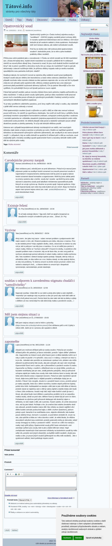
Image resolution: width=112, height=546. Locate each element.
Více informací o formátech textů (59, 498)
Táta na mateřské (88, 186)
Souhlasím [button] (67, 538)
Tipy (19, 19)
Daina (85, 143)
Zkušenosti (58, 19)
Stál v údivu (87, 172)
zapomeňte (12, 341)
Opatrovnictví (88, 169)
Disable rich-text (11, 495)
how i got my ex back (91, 138)
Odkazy (85, 19)
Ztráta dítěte (94, 38)
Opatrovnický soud (94, 87)
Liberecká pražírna (88, 191)
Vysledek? (87, 146)
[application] (40, 481)
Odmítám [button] (78, 538)
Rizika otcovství (14, 144)
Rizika (72, 19)
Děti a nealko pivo (94, 104)
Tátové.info (18, 6)
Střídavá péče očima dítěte (94, 71)
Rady (29, 19)
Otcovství (42, 19)
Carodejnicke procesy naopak (24, 160)
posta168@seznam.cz (57, 189)
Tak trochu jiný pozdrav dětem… (94, 55)
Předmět (7, 462)
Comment (8, 470)
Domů (8, 19)
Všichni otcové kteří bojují (93, 127)
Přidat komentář (72, 147)
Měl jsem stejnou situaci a (22, 314)
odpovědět (19, 197)
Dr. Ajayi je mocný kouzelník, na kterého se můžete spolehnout (94, 158)
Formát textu (12, 500)
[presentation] (21, 522)
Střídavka (84, 183)
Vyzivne (10, 230)
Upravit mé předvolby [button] (93, 538)
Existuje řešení (17, 205)
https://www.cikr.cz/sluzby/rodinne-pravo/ (31, 325)
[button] (7, 474)
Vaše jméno (9, 455)
